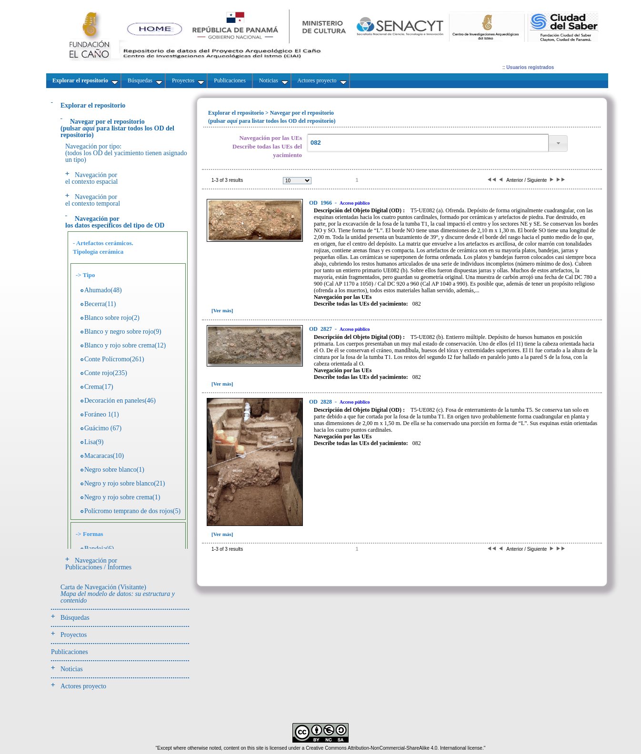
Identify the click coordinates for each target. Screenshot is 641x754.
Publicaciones (69, 651)
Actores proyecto (83, 686)
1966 (321, 202)
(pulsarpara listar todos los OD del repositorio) (117, 128)
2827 (321, 329)
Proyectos (73, 634)
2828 (321, 401)
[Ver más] (222, 310)
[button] (558, 143)
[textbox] (428, 143)
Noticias (71, 669)
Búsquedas (75, 617)
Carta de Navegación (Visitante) (117, 594)
